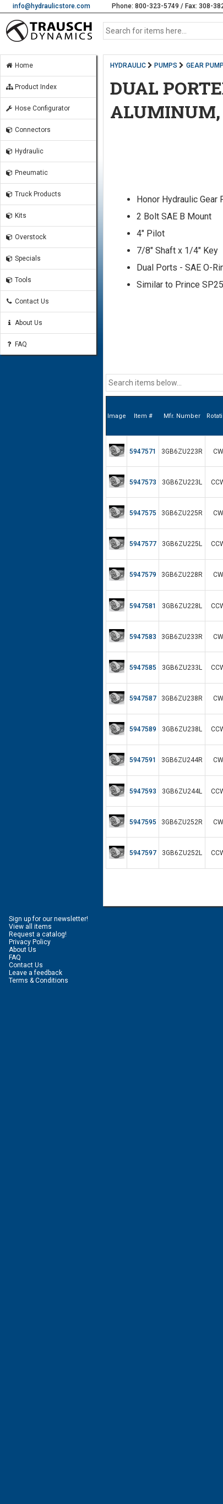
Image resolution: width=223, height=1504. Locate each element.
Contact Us (27, 301)
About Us (23, 323)
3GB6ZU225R (182, 513)
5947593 (142, 791)
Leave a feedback (35, 973)
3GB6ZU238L (182, 729)
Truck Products (33, 194)
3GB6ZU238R (182, 698)
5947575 (142, 513)
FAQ (16, 344)
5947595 (142, 822)
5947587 (142, 698)
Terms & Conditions (38, 980)
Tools (18, 280)
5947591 (142, 760)
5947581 (142, 606)
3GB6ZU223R (182, 451)
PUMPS (165, 65)
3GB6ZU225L (182, 544)
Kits (15, 215)
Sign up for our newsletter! (48, 919)
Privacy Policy (30, 942)
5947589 (142, 729)
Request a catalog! (38, 934)
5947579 (142, 575)
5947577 (142, 544)
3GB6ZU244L (182, 791)
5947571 (142, 451)
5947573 (142, 482)
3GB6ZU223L (182, 482)
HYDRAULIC (128, 65)
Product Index (31, 87)
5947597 (142, 853)
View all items (30, 926)
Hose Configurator (37, 108)
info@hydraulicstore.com (51, 6)
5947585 (142, 667)
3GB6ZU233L (182, 667)
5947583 (142, 637)
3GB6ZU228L (182, 606)
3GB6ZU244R (182, 760)
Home (19, 65)
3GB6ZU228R (182, 575)
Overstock (25, 237)
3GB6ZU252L (182, 853)
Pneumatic (26, 173)
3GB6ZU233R (182, 637)
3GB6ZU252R (182, 822)
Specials (23, 258)
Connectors (28, 130)
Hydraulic (24, 151)
